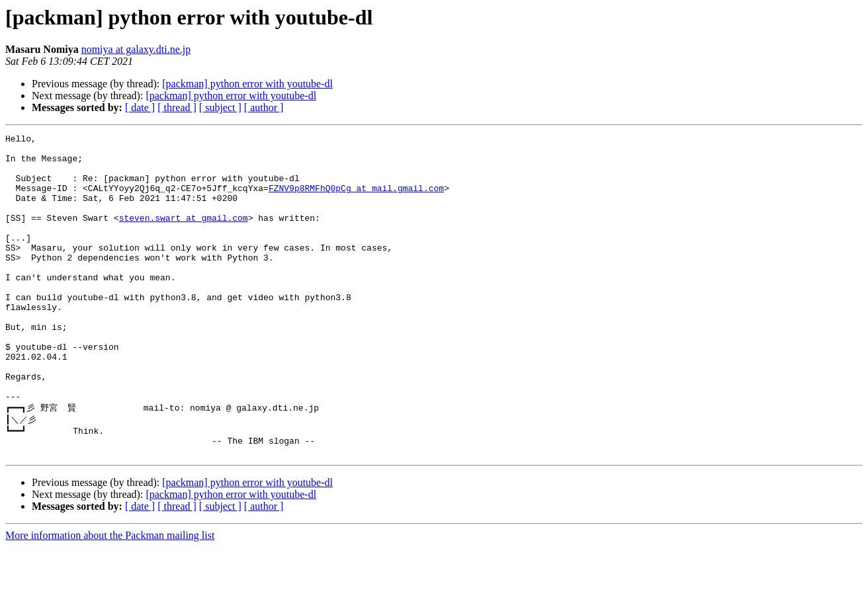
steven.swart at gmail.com (183, 235)
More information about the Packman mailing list (109, 595)
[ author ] (264, 107)
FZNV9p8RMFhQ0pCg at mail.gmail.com (356, 200)
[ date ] (140, 107)
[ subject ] (220, 107)
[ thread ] (176, 107)
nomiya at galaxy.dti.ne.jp (136, 49)
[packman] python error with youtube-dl (247, 83)
